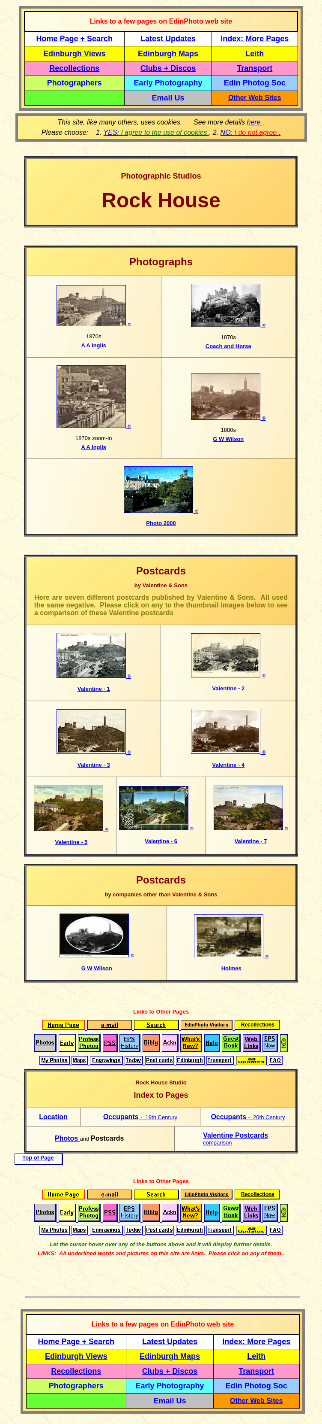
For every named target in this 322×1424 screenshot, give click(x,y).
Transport (254, 68)
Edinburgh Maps (168, 53)
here (254, 122)
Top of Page (38, 1157)
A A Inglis (94, 345)
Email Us (168, 98)
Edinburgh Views (74, 53)
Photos (67, 1138)
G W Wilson (228, 439)
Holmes (231, 968)
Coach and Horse (228, 346)
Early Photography (168, 83)
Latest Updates (168, 38)
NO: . (251, 132)
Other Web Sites (254, 97)
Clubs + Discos (168, 68)
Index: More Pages (255, 38)
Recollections (74, 68)
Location (53, 1116)
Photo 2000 (161, 523)
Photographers (74, 83)
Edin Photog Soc (255, 83)
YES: (156, 132)
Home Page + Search (74, 38)
